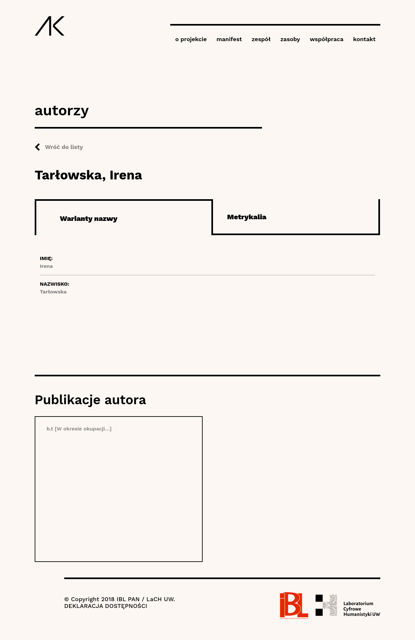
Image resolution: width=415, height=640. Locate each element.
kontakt (364, 39)
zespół (261, 39)
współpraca (326, 39)
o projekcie (191, 39)
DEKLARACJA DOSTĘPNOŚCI (105, 605)
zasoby (290, 39)
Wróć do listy (64, 146)
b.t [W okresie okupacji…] (79, 429)
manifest (229, 39)
